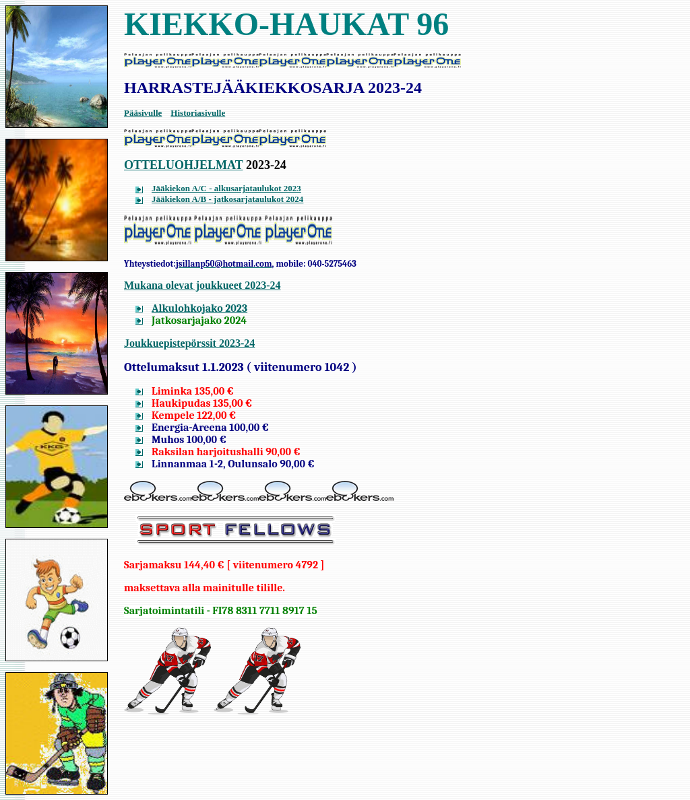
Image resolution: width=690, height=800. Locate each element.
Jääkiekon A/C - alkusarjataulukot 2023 (226, 188)
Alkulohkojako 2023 (199, 308)
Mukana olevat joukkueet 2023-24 (202, 285)
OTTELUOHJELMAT (183, 165)
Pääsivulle (143, 113)
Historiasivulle (197, 113)
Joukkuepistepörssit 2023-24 (189, 343)
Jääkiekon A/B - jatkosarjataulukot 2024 (227, 199)
